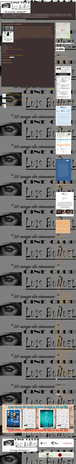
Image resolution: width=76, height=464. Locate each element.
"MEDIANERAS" (58, 332)
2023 (58, 273)
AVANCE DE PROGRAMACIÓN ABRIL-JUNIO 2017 (64, 301)
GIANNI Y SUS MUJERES (59, 340)
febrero (59, 307)
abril (58, 291)
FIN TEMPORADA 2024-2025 (10, 104)
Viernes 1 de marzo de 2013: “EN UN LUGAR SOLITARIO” (64, 347)
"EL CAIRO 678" (58, 327)
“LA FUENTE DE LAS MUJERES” (60, 331)
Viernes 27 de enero (59, 368)
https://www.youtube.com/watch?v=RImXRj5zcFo (15, 55)
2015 (57, 312)
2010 (58, 320)
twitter (57, 245)
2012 (56, 335)
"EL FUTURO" (57, 328)
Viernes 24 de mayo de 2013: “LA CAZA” (61, 365)
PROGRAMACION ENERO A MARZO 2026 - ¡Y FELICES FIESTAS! (15, 94)
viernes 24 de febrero (59, 364)
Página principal (58, 387)
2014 (58, 313)
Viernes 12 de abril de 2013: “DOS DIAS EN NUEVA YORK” (64, 351)
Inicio (29, 88)
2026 (58, 269)
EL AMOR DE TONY (58, 336)
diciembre (59, 284)
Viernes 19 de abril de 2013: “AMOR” (61, 360)
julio (58, 287)
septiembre (59, 285)
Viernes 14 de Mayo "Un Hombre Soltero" (62, 354)
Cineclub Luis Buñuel (64, 394)
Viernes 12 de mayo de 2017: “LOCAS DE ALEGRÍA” (65, 296)
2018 (58, 281)
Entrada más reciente (6, 88)
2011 (57, 318)
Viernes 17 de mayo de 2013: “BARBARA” (61, 358)
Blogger (44, 461)
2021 (57, 276)
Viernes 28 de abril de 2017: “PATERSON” (64, 293)
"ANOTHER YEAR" (58, 324)
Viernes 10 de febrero (59, 349)
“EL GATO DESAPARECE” (59, 329)
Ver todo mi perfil (58, 400)
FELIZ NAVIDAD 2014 (59, 339)
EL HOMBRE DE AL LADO (59, 338)
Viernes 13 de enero (58, 353)
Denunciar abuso (58, 390)
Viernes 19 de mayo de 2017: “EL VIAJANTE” (64, 297)
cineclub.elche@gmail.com (59, 237)
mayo (59, 290)
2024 (58, 272)
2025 (58, 270)
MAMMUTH (57, 343)
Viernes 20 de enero (59, 361)
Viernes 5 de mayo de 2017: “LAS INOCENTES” (64, 294)
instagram (57, 244)
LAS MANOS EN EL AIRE (59, 342)
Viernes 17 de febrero (59, 357)
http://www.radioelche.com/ (60, 261)
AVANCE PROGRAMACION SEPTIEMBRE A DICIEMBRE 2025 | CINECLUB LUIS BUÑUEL (18, 99)
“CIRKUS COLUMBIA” (58, 325)
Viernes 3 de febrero (59, 369)
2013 (57, 315)
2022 (58, 275)
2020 (58, 278)
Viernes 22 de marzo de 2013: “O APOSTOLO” (62, 362)
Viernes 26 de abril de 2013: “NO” (60, 366)
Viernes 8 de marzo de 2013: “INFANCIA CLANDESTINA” (63, 374)
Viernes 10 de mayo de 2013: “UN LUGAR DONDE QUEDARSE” (64, 350)
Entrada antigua (50, 88)
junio (58, 288)
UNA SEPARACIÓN (58, 346)
